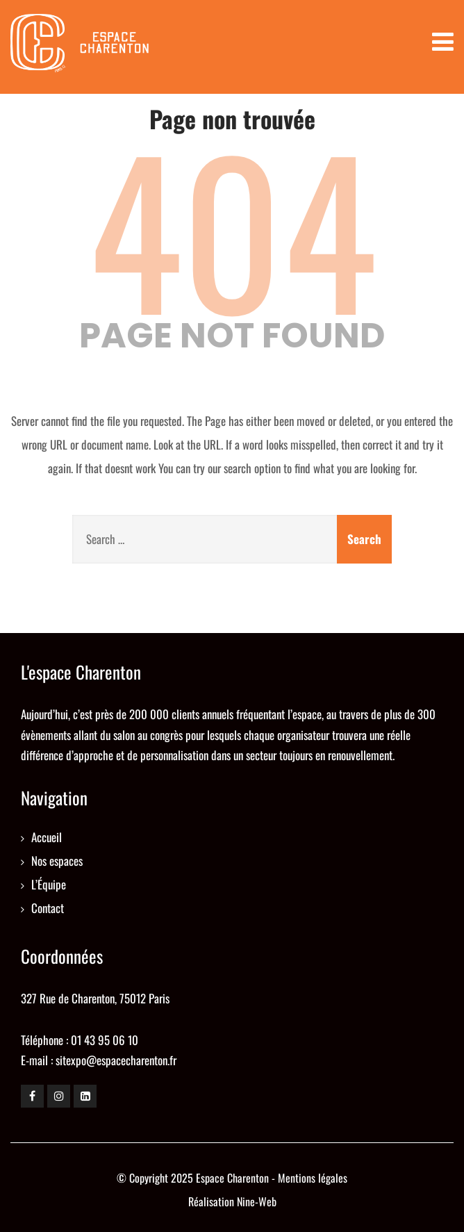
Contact (47, 908)
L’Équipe (48, 884)
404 (232, 227)
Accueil (46, 837)
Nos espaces (57, 860)
